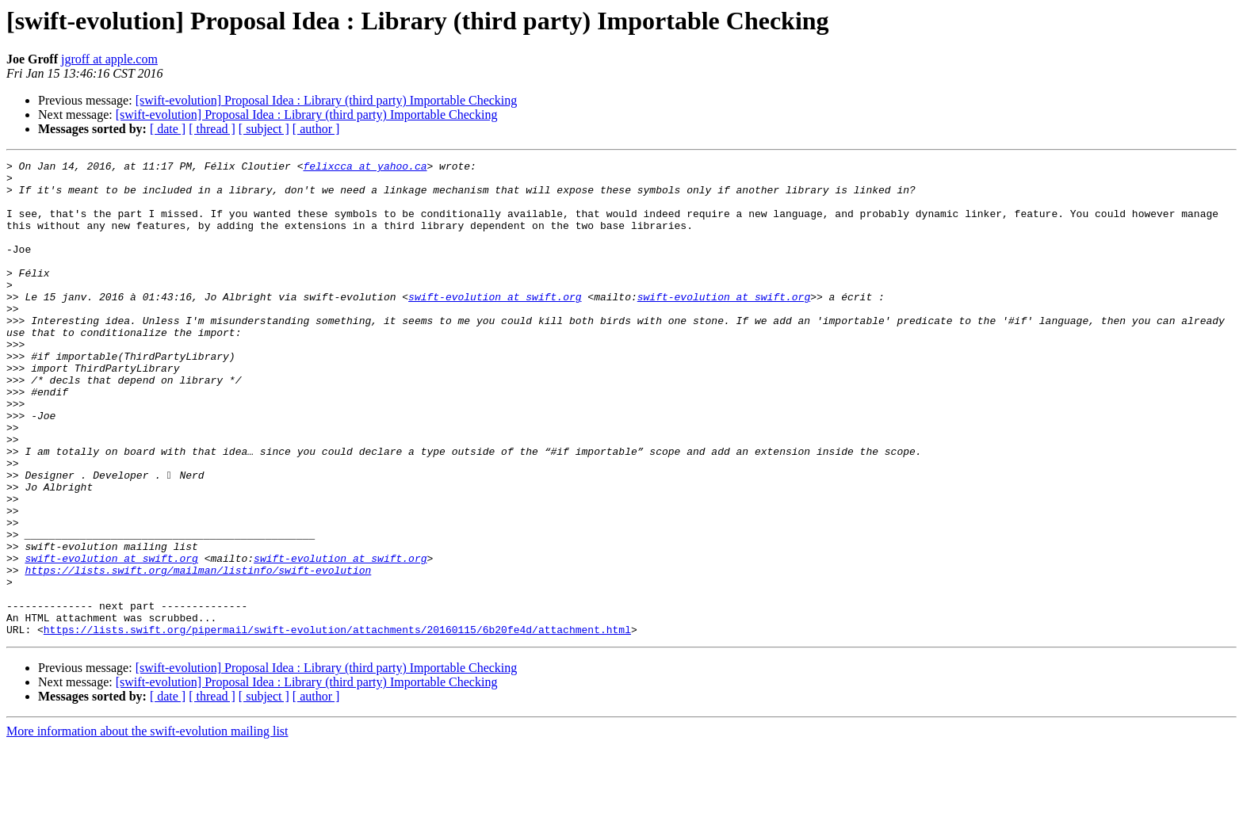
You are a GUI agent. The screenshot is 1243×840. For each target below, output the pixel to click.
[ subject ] (264, 129)
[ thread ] (212, 129)
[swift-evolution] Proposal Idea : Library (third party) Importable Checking (327, 100)
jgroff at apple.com (109, 59)
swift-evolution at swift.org (494, 325)
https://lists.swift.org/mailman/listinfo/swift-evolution (198, 653)
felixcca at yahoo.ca (364, 168)
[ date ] (167, 129)
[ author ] (316, 129)
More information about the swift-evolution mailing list (147, 826)
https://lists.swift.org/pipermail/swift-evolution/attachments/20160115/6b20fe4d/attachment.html (337, 724)
